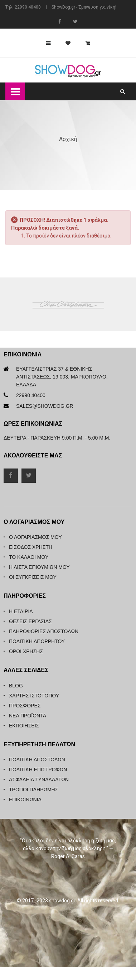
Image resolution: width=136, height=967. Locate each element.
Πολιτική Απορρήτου (37, 641)
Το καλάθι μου (28, 557)
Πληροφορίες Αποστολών (43, 631)
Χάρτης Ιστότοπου (34, 695)
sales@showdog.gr (44, 406)
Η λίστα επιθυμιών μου (39, 567)
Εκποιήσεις (24, 725)
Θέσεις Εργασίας (30, 621)
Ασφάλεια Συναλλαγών (39, 779)
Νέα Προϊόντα (27, 715)
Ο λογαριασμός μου (35, 537)
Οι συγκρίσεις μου (33, 577)
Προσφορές (24, 705)
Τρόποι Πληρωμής (33, 789)
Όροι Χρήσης (26, 651)
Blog (16, 685)
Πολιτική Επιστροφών (38, 769)
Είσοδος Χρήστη (30, 547)
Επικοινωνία (25, 799)
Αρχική (68, 139)
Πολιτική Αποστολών (37, 759)
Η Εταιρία (21, 611)
